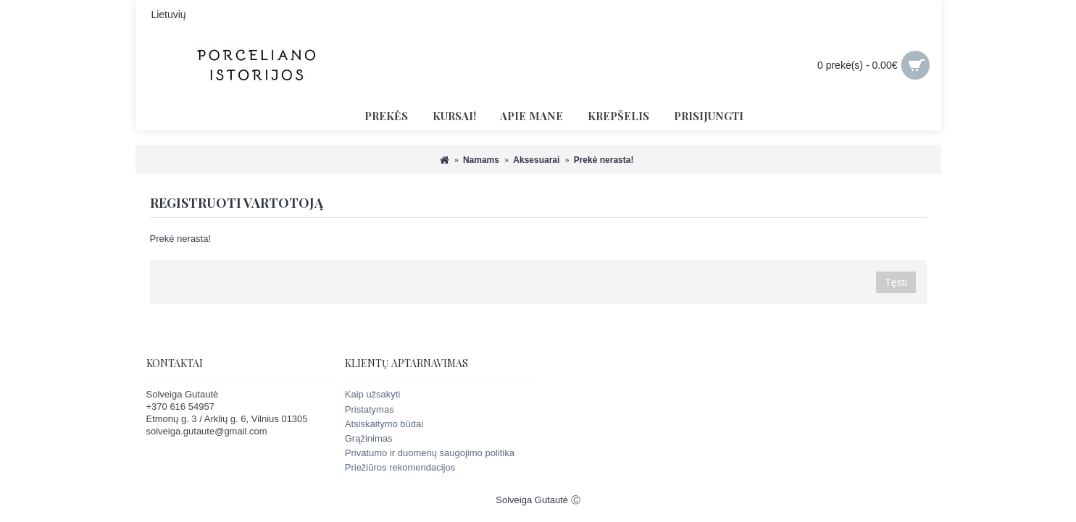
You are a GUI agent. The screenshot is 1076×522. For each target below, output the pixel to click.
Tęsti (895, 282)
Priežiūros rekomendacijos (400, 467)
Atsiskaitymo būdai (384, 423)
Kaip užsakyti (373, 394)
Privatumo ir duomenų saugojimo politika (429, 452)
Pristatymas (369, 409)
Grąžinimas (369, 438)
